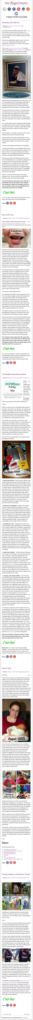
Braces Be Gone (8, 215)
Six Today (6, 855)
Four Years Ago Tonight (9, 857)
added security (11, 631)
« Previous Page (7, 1014)
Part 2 (21, 859)
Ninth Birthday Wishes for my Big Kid (13, 851)
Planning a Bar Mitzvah (10, 22)
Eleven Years (6, 668)
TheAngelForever (7, 27)
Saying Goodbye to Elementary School (16, 874)
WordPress (25, 1017)
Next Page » (27, 1014)
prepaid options (11, 564)
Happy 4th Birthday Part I (10, 859)
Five (5, 856)
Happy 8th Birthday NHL (10, 852)
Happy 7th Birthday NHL (10, 853)
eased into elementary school (16, 48)
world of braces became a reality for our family (13, 223)
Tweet (28, 30)
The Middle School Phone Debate (14, 374)
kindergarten (5, 42)
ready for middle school (19, 50)
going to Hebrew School (8, 45)
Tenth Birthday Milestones (10, 849)
